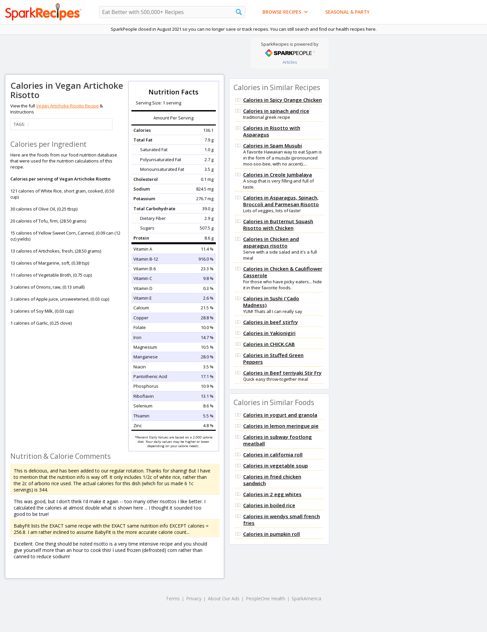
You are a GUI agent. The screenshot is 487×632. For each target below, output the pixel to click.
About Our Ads (223, 598)
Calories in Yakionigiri (269, 333)
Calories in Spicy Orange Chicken (282, 99)
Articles (290, 62)
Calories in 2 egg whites (272, 494)
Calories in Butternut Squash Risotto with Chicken (278, 224)
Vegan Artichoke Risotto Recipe (67, 106)
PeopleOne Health (265, 598)
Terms (173, 598)
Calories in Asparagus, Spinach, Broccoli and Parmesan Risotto (281, 201)
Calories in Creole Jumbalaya (277, 174)
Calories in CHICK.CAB (269, 344)
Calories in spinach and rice (276, 110)
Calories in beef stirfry (270, 322)
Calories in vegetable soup (275, 465)
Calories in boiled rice (269, 505)
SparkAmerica (306, 598)
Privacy (193, 598)
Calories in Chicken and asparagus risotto (271, 242)
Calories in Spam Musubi (272, 145)
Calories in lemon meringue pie (281, 425)
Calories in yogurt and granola (280, 414)
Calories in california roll (273, 454)
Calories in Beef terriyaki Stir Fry (282, 372)
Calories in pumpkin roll (271, 534)
